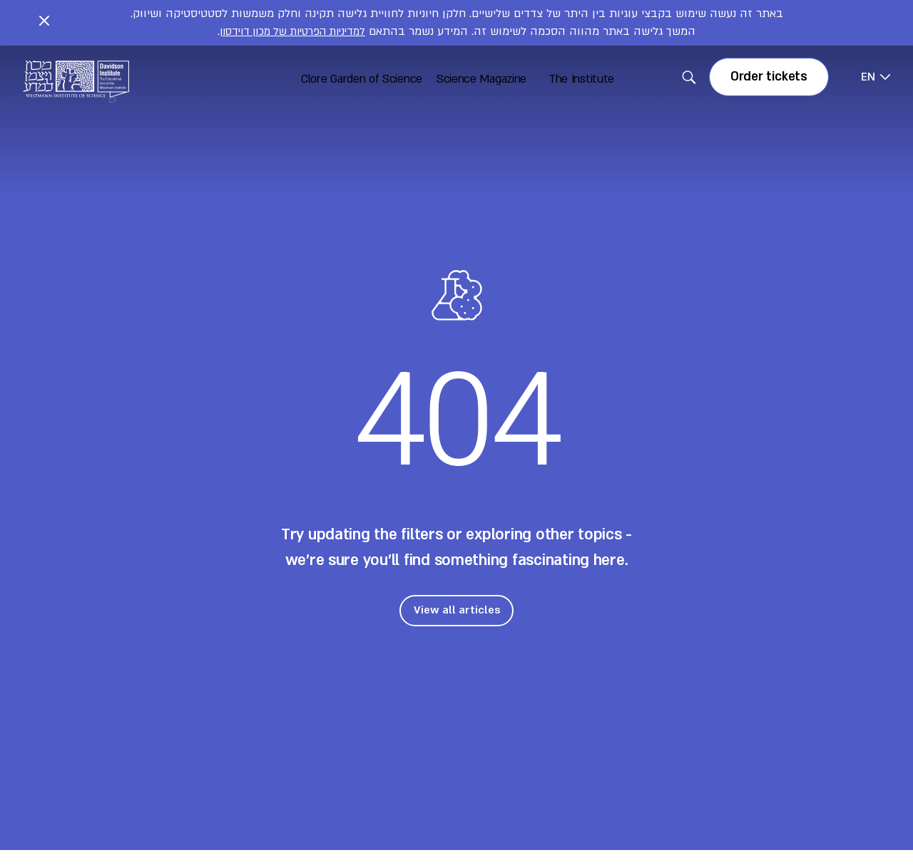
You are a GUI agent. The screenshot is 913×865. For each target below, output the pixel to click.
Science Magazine (481, 79)
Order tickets (768, 76)
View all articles (456, 610)
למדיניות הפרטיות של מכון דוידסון (292, 31)
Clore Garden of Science (361, 79)
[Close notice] (44, 23)
